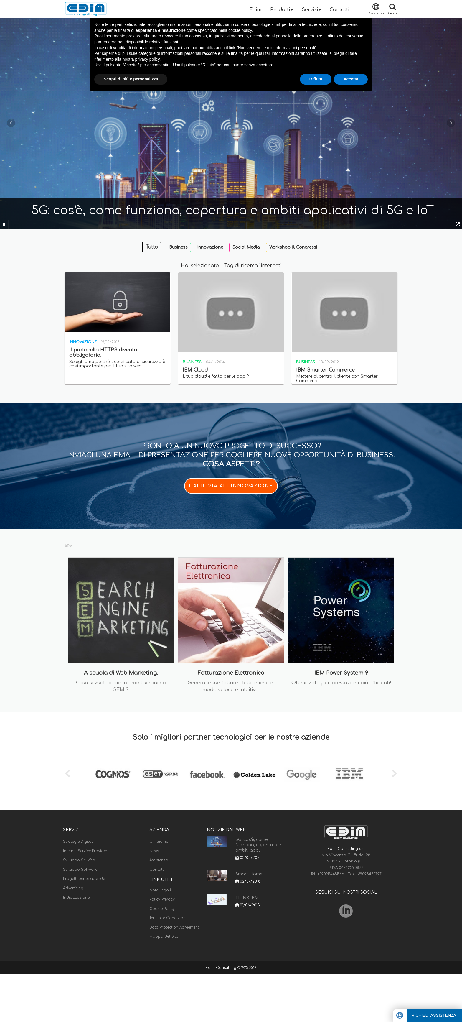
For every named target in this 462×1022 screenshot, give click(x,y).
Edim (255, 9)
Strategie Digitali (78, 841)
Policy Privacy (162, 899)
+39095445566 (331, 874)
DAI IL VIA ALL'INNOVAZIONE (231, 486)
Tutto (152, 247)
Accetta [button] (350, 79)
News (154, 851)
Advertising (73, 888)
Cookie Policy (162, 909)
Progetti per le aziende (84, 879)
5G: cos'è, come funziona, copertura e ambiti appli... (258, 844)
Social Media (246, 247)
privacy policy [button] (147, 59)
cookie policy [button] (240, 30)
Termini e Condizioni (168, 918)
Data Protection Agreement (174, 927)
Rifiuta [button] (315, 79)
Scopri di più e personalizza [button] (131, 79)
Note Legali (160, 890)
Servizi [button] (311, 9)
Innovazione (210, 247)
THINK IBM (247, 898)
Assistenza (158, 860)
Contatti (339, 9)
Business (178, 247)
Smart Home (248, 874)
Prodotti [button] (281, 9)
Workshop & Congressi (293, 247)
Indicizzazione (76, 898)
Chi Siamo (159, 841)
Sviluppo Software (80, 869)
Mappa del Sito (164, 936)
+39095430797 (369, 874)
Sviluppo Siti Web (79, 860)
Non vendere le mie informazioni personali (276, 47)
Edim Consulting (221, 968)
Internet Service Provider (85, 851)
